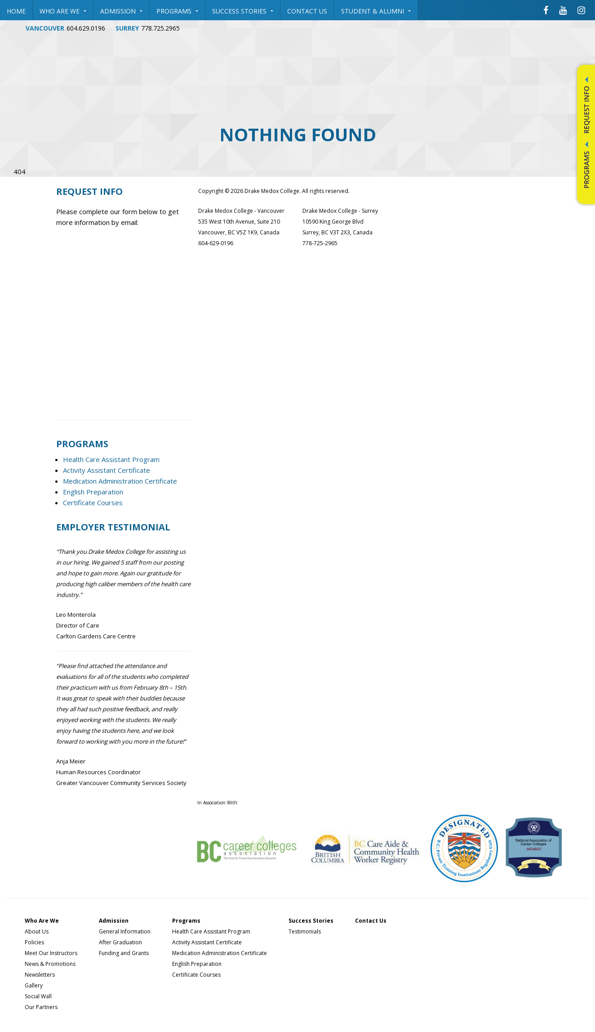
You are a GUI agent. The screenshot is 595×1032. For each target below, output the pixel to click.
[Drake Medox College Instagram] (581, 10)
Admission (121, 11)
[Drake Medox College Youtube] (563, 10)
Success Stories (242, 11)
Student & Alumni (376, 11)
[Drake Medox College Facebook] (546, 10)
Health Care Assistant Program (111, 459)
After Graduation (120, 942)
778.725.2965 (160, 28)
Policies (34, 942)
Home (16, 11)
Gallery (34, 985)
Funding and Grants (124, 953)
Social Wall (38, 996)
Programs (177, 11)
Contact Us (307, 11)
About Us (37, 931)
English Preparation (93, 491)
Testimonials (305, 931)
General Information (125, 931)
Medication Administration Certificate (120, 480)
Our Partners (41, 1007)
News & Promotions (50, 964)
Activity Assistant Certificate (106, 470)
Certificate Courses (93, 502)
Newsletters (40, 974)
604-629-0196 (215, 243)
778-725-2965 (319, 243)
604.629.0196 (86, 28)
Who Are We (63, 11)
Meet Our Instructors (51, 953)
